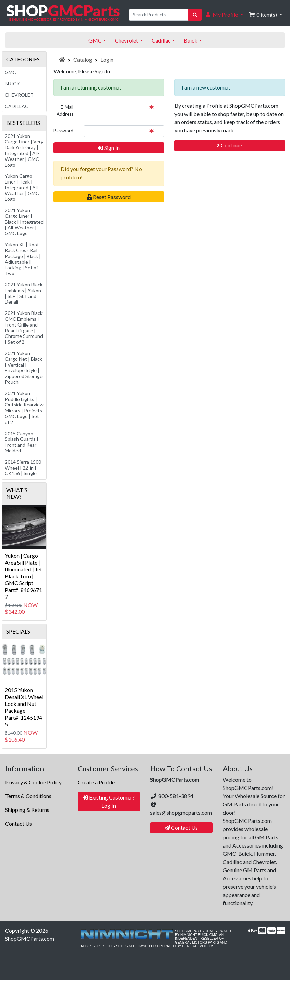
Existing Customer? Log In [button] (109, 801)
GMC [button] (95, 40)
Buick (12, 83)
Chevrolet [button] (126, 40)
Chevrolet (19, 95)
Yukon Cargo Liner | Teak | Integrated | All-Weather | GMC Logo (22, 187)
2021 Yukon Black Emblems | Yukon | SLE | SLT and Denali (24, 293)
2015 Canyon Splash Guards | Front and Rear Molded (21, 441)
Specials (18, 631)
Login (106, 59)
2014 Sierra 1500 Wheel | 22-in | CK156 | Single (23, 467)
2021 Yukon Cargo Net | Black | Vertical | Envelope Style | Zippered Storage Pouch (24, 367)
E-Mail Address (65, 110)
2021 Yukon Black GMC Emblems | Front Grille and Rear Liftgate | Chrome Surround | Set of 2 (24, 327)
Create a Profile (96, 782)
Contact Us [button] (181, 827)
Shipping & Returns (27, 809)
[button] (224, 15)
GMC (10, 72)
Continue (229, 145)
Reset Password (109, 196)
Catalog (82, 59)
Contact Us (18, 823)
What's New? (16, 493)
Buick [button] (190, 40)
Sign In (109, 147)
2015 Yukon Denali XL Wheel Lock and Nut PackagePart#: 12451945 (24, 707)
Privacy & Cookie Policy (33, 782)
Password (63, 130)
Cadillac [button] (161, 40)
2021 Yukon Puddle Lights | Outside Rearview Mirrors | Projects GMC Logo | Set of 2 (24, 407)
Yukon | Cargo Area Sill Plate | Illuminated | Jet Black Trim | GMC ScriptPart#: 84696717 (23, 576)
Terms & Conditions (28, 796)
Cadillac (16, 106)
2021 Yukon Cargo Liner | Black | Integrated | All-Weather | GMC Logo (24, 221)
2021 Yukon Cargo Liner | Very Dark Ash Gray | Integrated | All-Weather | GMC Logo (24, 150)
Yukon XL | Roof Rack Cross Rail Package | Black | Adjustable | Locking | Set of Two (23, 258)
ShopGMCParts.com (29, 938)
